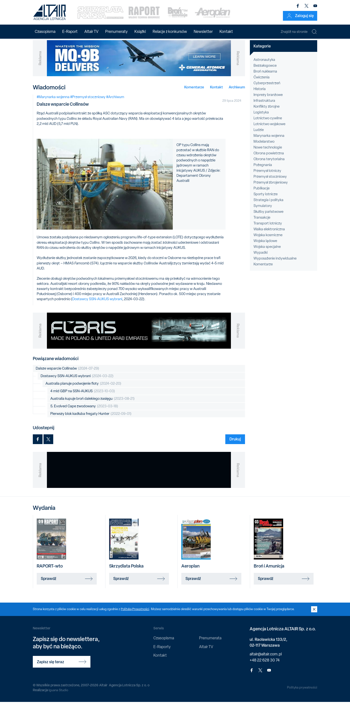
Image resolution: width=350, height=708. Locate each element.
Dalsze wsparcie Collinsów (67, 374)
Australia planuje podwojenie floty (83, 389)
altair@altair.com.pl (266, 659)
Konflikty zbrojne (267, 112)
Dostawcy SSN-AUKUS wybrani (97, 304)
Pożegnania (263, 170)
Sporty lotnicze (266, 199)
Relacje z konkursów (170, 31)
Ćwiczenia (262, 83)
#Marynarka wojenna (53, 102)
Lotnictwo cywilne (268, 123)
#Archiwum (115, 102)
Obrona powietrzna (269, 159)
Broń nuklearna (265, 77)
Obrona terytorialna (269, 164)
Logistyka (261, 118)
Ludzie (259, 135)
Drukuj (235, 445)
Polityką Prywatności (135, 615)
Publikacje (262, 194)
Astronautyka (264, 65)
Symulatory (263, 211)
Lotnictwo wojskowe (269, 129)
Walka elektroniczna (269, 235)
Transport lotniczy (268, 229)
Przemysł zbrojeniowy (271, 188)
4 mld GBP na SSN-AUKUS (82, 397)
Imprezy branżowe (268, 100)
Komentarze (194, 92)
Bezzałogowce (265, 71)
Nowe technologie (268, 153)
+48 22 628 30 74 (265, 666)
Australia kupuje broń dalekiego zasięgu (92, 404)
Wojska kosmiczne (268, 240)
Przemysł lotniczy (267, 176)
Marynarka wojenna (269, 141)
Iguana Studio (59, 696)
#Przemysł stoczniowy (87, 102)
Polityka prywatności (301, 693)
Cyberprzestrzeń (267, 88)
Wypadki (261, 258)
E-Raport (70, 31)
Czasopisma (45, 31)
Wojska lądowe (265, 246)
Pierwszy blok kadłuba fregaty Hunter (90, 419)
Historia (260, 94)
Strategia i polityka (268, 205)
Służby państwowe (268, 217)
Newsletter (203, 31)
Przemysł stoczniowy (270, 182)
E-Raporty (162, 652)
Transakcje (262, 223)
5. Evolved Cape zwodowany (84, 412)
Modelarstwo (264, 147)
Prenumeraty (116, 31)
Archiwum (237, 92)
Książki (140, 31)
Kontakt (226, 31)
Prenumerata (210, 644)
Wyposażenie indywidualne (275, 264)
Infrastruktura (264, 106)
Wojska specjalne (267, 252)
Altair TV (91, 31)
